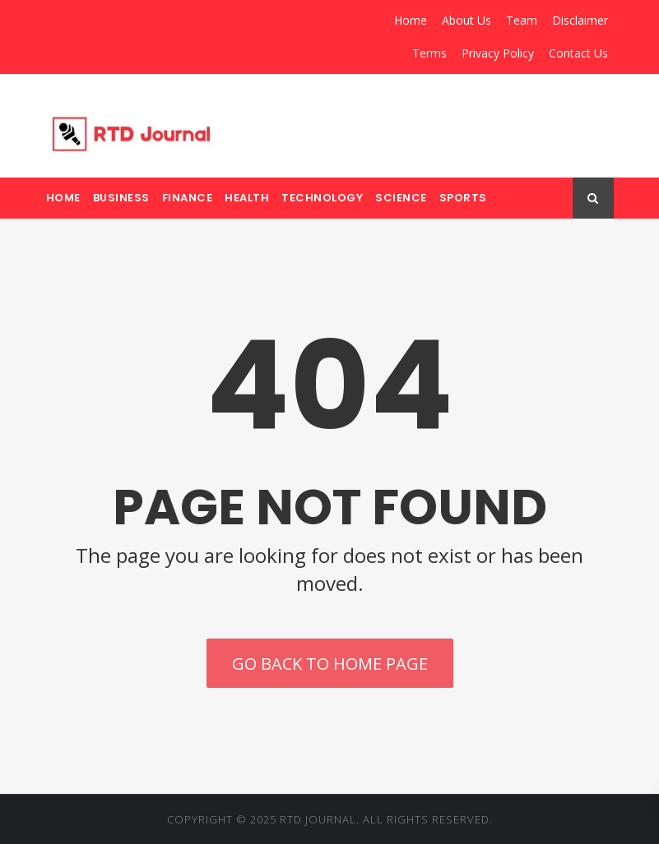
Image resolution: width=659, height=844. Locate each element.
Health (247, 197)
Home (410, 20)
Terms (429, 53)
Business (121, 197)
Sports (463, 197)
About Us (466, 20)
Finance (187, 197)
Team (521, 20)
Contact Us (578, 53)
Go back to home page (330, 664)
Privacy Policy (498, 53)
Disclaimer (580, 20)
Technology (322, 197)
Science (401, 197)
